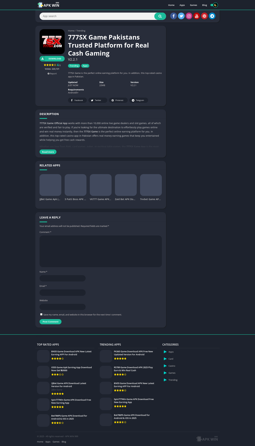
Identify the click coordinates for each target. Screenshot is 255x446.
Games (193, 5)
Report (52, 73)
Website (44, 300)
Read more (48, 151)
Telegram (137, 100)
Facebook (76, 100)
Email (43, 285)
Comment (45, 232)
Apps (182, 5)
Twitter (95, 100)
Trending (80, 30)
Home (171, 5)
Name (43, 271)
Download (50, 58)
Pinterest (117, 100)
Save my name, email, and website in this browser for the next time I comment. (82, 314)
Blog (204, 5)
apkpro (39, 336)
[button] (160, 16)
